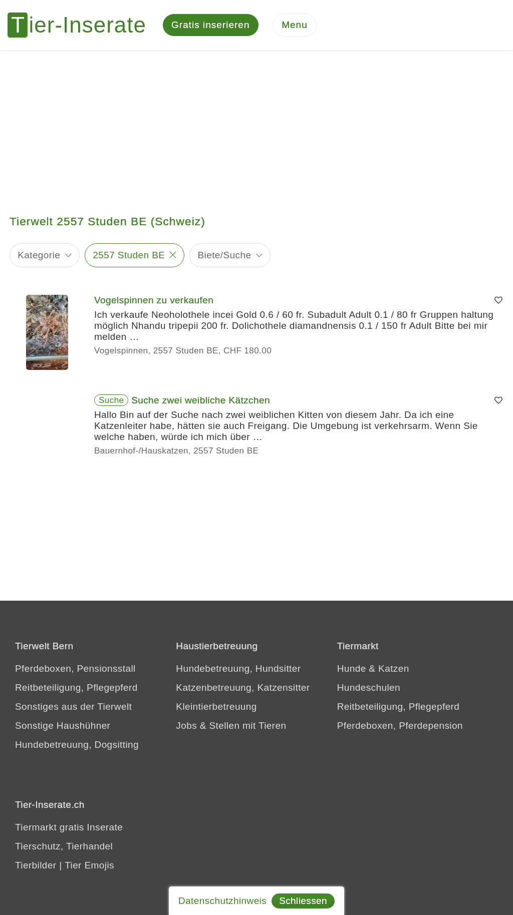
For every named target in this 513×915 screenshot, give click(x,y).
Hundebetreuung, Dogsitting (77, 744)
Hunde (351, 668)
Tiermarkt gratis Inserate (69, 827)
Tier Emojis (89, 865)
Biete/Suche (224, 255)
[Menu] (295, 25)
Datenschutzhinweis (222, 900)
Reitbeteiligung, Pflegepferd (76, 687)
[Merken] (498, 300)
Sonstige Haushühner (62, 725)
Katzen (393, 668)
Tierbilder (36, 865)
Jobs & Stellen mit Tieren (231, 725)
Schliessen (303, 900)
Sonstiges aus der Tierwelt (73, 706)
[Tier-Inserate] (83, 25)
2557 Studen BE (129, 255)
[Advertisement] (256, 125)
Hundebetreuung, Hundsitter (238, 668)
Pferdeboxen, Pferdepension (400, 725)
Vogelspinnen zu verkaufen (153, 300)
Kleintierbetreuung (216, 706)
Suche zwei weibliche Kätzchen (200, 400)
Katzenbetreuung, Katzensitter (243, 687)
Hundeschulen (368, 687)
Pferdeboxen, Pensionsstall (75, 668)
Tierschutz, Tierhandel (64, 846)
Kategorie (39, 255)
